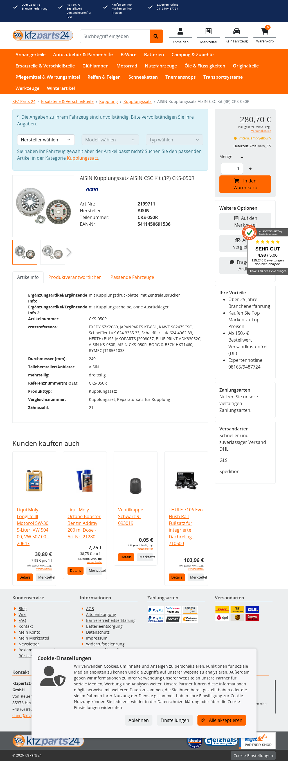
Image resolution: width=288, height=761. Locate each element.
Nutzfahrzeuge (161, 66)
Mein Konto (29, 632)
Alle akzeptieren (221, 720)
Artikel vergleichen (245, 243)
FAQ (22, 620)
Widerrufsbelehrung (105, 644)
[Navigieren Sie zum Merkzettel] (209, 35)
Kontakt (26, 626)
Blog (23, 608)
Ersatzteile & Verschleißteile (45, 66)
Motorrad (126, 66)
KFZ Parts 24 (23, 101)
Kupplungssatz (137, 101)
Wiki (22, 614)
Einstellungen (175, 720)
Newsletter (29, 644)
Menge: (226, 156)
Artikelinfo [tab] (28, 277)
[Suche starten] (156, 36)
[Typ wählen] (174, 139)
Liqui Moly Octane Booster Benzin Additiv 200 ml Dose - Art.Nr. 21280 (84, 523)
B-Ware (128, 54)
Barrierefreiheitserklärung (111, 620)
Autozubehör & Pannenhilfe (83, 54)
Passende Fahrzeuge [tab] (132, 277)
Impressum (96, 638)
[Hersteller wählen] (46, 139)
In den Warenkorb (245, 184)
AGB (90, 608)
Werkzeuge (27, 88)
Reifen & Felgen (104, 77)
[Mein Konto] (180, 35)
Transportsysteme (223, 77)
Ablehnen (139, 720)
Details (24, 577)
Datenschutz (98, 632)
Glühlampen (95, 66)
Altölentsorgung (101, 614)
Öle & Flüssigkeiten (204, 66)
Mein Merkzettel (34, 638)
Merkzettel (45, 577)
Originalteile (246, 66)
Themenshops (180, 77)
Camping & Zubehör (193, 54)
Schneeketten (143, 77)
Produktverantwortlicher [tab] (74, 277)
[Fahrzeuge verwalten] (237, 35)
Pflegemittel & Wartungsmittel (47, 77)
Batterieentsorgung (104, 626)
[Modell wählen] (110, 139)
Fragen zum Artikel (245, 265)
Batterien (154, 54)
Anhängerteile (30, 54)
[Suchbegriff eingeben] (115, 36)
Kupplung (108, 101)
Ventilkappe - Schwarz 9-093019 (132, 516)
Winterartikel (61, 88)
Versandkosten (44, 568)
